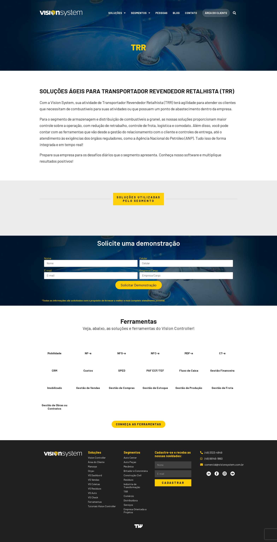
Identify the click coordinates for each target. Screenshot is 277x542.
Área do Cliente (216, 12)
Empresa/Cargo (148, 270)
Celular (143, 258)
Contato (191, 12)
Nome (47, 258)
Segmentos (140, 13)
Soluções (117, 13)
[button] (138, 424)
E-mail (48, 270)
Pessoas (161, 12)
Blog (176, 12)
